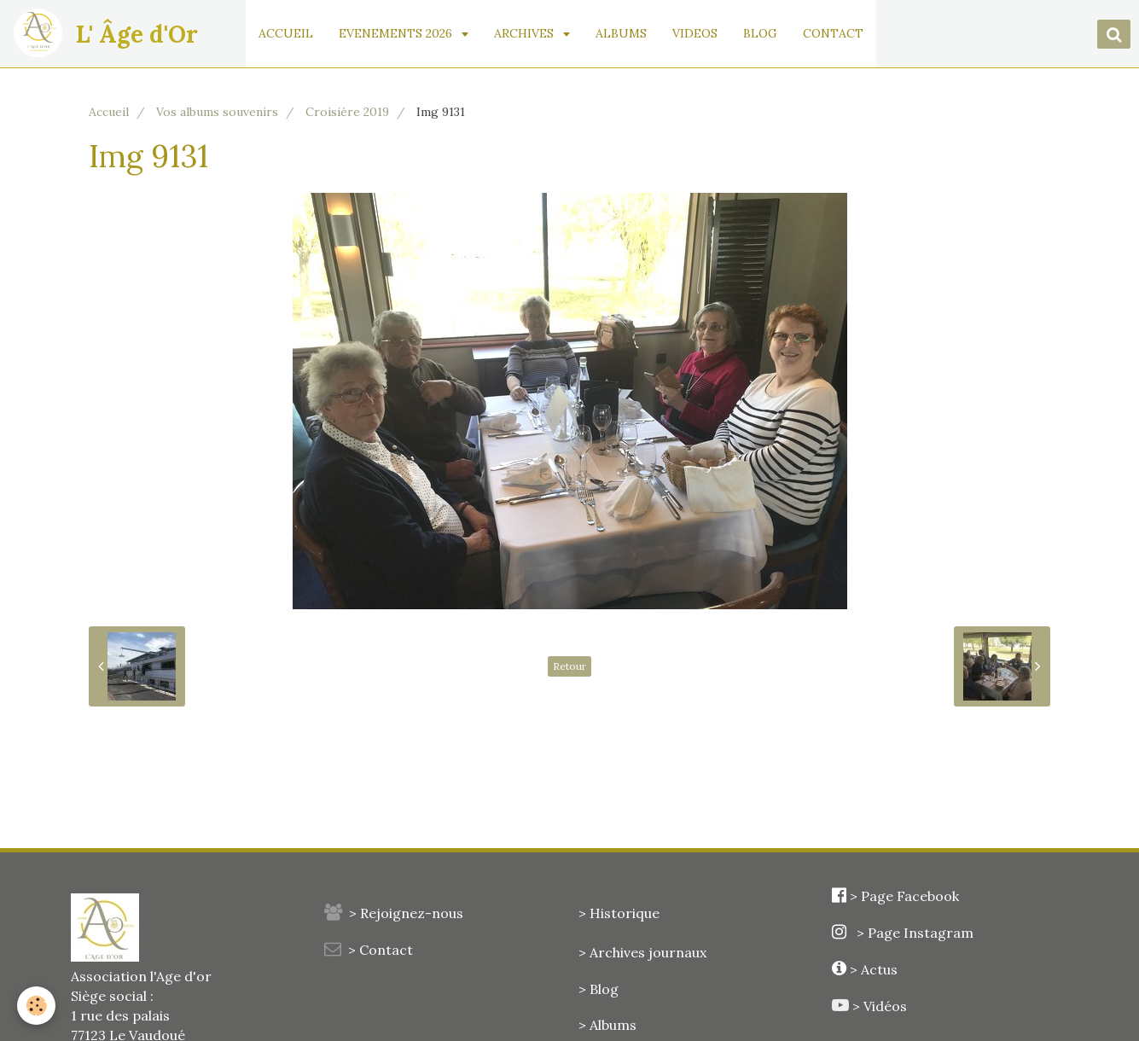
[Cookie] (36, 1005)
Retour (569, 666)
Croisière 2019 (347, 111)
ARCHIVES (525, 33)
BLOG (760, 33)
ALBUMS (621, 33)
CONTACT (833, 33)
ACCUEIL (286, 33)
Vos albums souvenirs (217, 111)
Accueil (109, 111)
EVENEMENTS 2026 (397, 33)
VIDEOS (695, 33)
